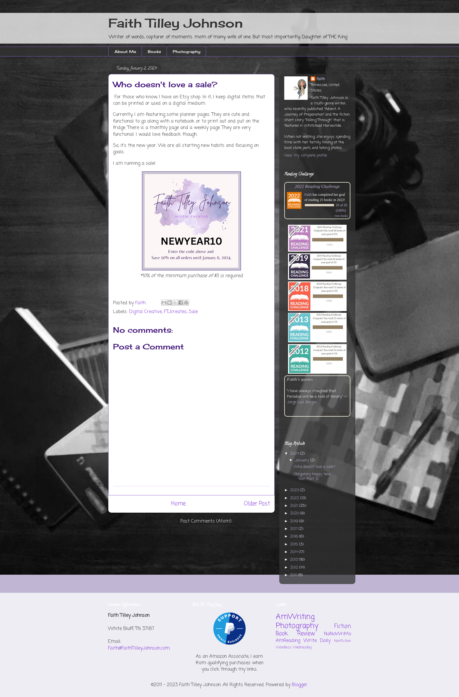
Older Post (257, 503)
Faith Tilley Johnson (175, 23)
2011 (294, 575)
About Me (125, 51)
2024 (295, 453)
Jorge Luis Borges (302, 402)
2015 (294, 544)
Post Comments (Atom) (206, 521)
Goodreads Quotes (335, 413)
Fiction (342, 626)
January (302, 460)
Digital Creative (145, 311)
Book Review (295, 633)
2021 (294, 506)
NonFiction (342, 641)
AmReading (288, 640)
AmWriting (295, 616)
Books (154, 51)
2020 (295, 513)
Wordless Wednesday (294, 647)
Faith (320, 79)
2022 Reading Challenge (317, 186)
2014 (294, 552)
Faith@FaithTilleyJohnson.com (139, 648)
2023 (295, 490)
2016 (294, 536)
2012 (294, 567)
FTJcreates (175, 311)
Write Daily (317, 640)
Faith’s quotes (300, 379)
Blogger (299, 685)
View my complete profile (305, 155)
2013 (294, 559)
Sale (193, 311)
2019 (294, 521)
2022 (295, 498)
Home (178, 503)
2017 (294, 529)
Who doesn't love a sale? (314, 467)
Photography (186, 51)
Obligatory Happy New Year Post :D (312, 476)
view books (341, 215)
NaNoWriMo (337, 634)
